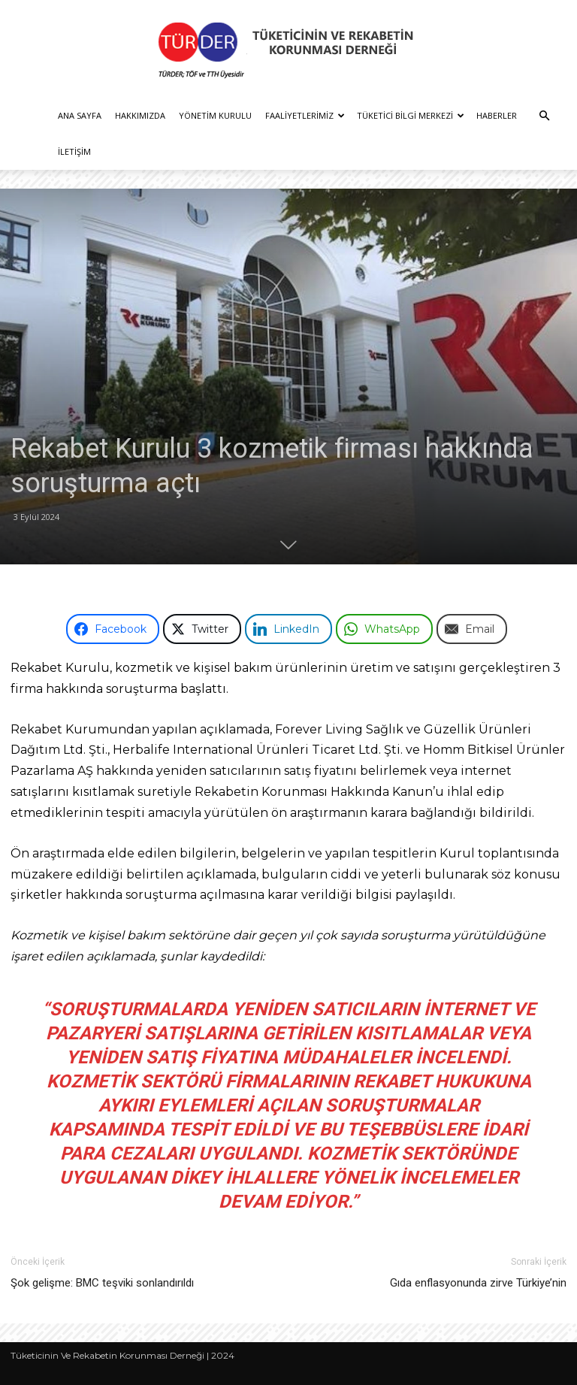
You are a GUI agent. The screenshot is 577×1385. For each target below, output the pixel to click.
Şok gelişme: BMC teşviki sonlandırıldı (102, 1283)
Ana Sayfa (79, 115)
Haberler (496, 115)
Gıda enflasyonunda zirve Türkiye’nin (478, 1283)
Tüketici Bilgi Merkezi (410, 115)
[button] (544, 116)
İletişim (74, 151)
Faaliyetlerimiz (305, 115)
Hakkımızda (140, 115)
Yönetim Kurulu (215, 115)
